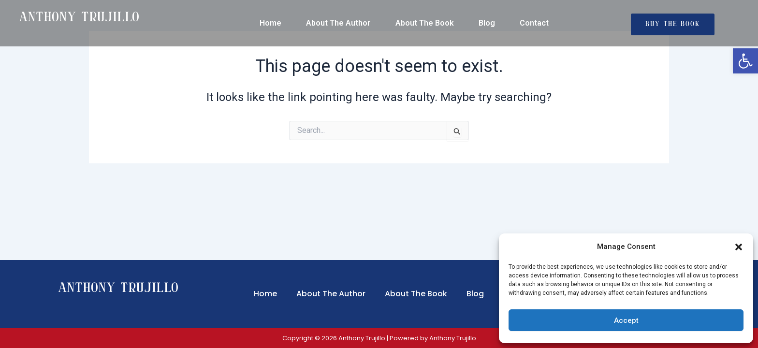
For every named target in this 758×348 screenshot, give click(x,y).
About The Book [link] (424, 23)
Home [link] (270, 23)
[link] (745, 60)
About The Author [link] (338, 23)
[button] (738, 247)
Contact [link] (534, 23)
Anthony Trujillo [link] (118, 289)
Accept (626, 320)
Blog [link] (487, 23)
